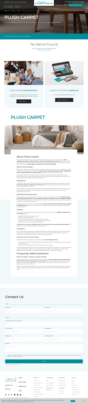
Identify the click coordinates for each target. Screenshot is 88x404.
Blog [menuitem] (47, 380)
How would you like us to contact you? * (13, 320)
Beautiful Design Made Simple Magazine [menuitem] (50, 389)
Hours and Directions (61, 5)
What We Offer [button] (9, 6)
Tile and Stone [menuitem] (36, 380)
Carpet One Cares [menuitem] (76, 389)
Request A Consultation (75, 5)
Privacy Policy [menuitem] (75, 394)
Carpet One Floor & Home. (14, 397)
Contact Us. (28, 36)
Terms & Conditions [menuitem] (76, 392)
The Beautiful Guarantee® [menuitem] (62, 388)
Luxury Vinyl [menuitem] (36, 385)
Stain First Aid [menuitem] (62, 383)
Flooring (13, 10)
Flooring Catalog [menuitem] (37, 392)
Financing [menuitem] (35, 396)
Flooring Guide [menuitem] (62, 385)
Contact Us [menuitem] (74, 387)
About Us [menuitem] (74, 380)
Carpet (18, 10)
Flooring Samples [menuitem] (50, 385)
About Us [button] (17, 6)
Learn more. (31, 401)
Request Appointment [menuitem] (38, 394)
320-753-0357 (23, 2)
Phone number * (8, 328)
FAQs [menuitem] (73, 383)
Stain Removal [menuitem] (62, 380)
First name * (7, 307)
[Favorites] (58, 8)
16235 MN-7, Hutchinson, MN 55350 (76, 2)
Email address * (48, 328)
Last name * (47, 307)
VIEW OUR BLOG (24, 101)
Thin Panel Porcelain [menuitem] (38, 387)
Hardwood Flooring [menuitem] (37, 383)
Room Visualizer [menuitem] (49, 383)
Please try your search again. (44, 50)
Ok (72, 401)
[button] (55, 8)
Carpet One (7, 10)
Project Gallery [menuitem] (36, 389)
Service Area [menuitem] (74, 385)
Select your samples (64, 99)
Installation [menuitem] (61, 393)
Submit (44, 361)
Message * (7, 343)
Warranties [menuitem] (61, 391)
